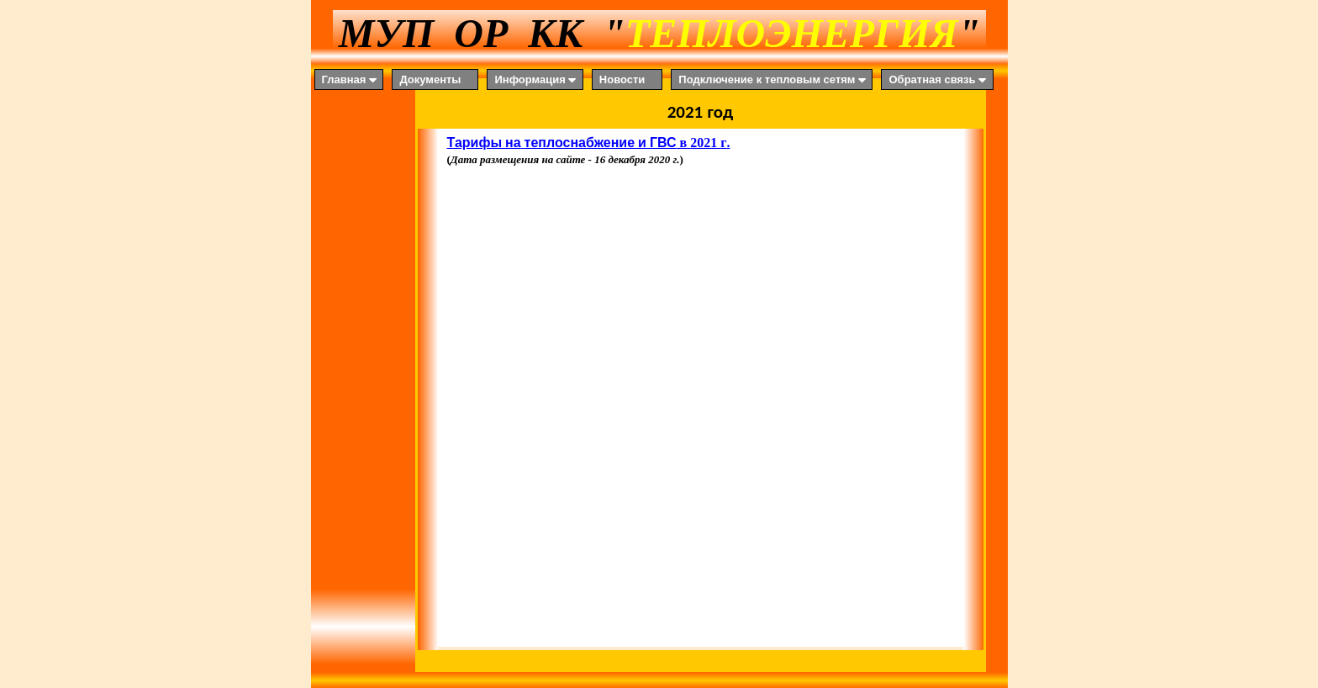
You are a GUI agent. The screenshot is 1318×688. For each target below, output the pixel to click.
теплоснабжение (580, 142)
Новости (622, 79)
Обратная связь (938, 80)
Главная (351, 80)
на (513, 142)
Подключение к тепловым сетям (773, 80)
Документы (430, 79)
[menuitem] (353, 79)
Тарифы (475, 142)
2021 (703, 142)
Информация (536, 80)
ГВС (663, 142)
